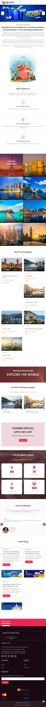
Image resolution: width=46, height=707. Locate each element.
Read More (6, 564)
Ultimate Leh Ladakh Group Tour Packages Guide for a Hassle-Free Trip (11, 553)
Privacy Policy (26, 667)
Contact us (28, 705)
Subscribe (5, 682)
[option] (12, 407)
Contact (25, 664)
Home (16, 705)
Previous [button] (2, 524)
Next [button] (44, 524)
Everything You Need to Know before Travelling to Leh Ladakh (11, 586)
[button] (43, 13)
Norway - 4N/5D (6, 329)
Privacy (24, 705)
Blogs (2, 667)
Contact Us (23, 440)
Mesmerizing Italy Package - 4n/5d (33, 329)
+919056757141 (14, 653)
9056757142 (11, 638)
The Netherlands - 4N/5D (31, 302)
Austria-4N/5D (28, 276)
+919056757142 (22, 653)
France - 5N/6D (6, 355)
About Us (3, 664)
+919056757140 (7, 653)
